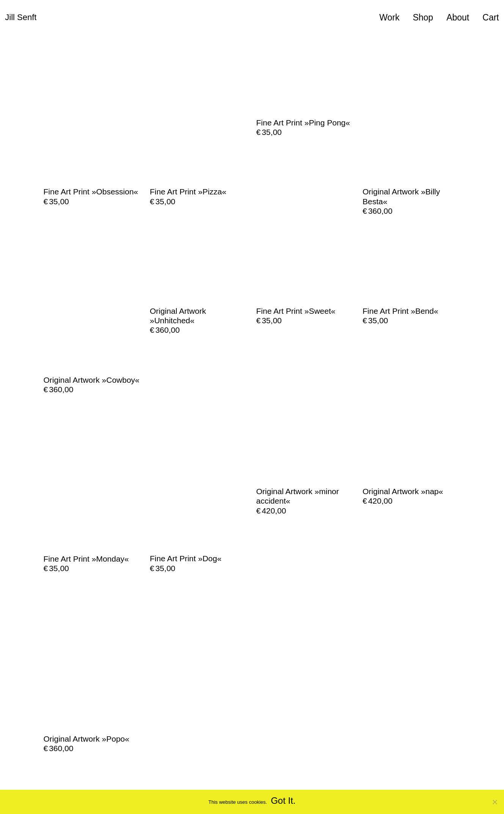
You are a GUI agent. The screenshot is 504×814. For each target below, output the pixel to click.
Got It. (283, 800)
